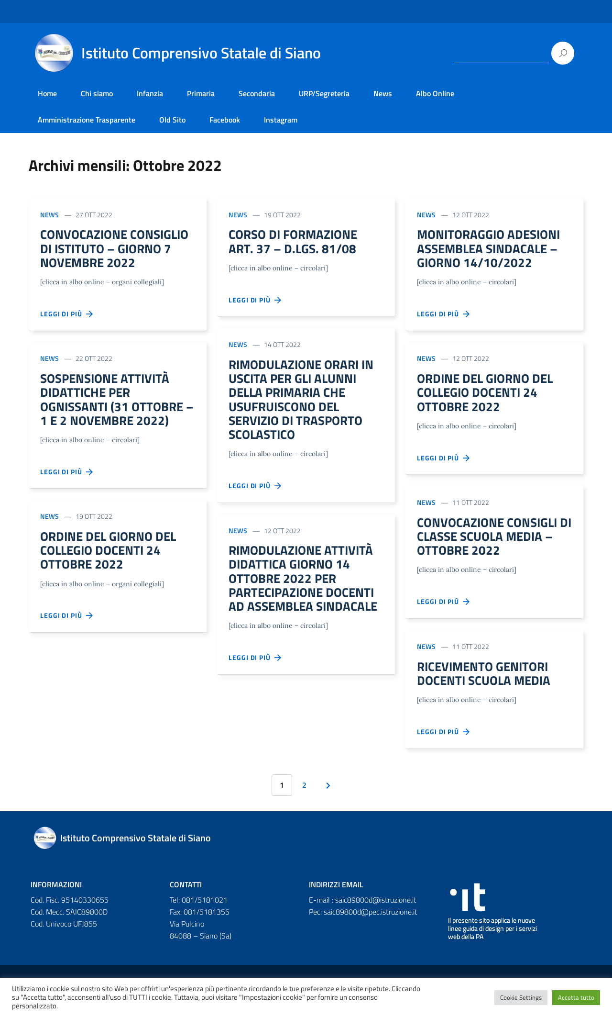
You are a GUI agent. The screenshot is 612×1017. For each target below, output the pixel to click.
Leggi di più (67, 333)
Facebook (224, 119)
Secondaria (257, 93)
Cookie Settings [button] (521, 997)
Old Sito (172, 119)
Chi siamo (97, 93)
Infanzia (150, 93)
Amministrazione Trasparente (86, 119)
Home (47, 93)
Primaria (201, 93)
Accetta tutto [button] (576, 997)
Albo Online (435, 93)
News (382, 93)
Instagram (280, 119)
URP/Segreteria (324, 93)
